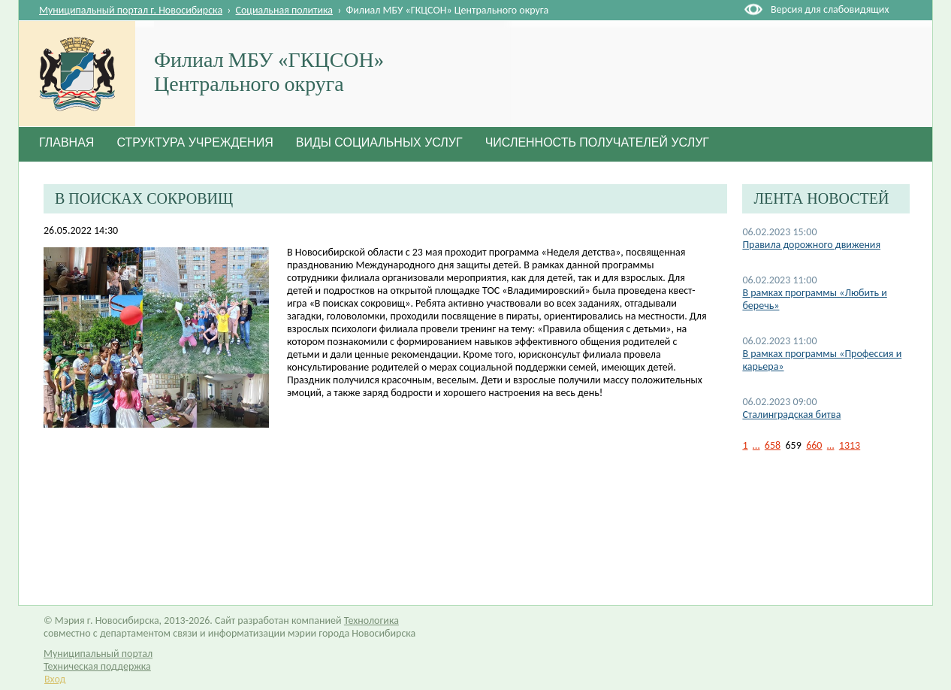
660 (814, 445)
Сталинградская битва (791, 414)
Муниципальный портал (98, 653)
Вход (54, 679)
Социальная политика (285, 10)
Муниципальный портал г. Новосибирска (130, 10)
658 (772, 445)
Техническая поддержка (97, 666)
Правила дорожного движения (811, 244)
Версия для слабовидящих (830, 9)
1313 (849, 445)
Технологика (371, 620)
